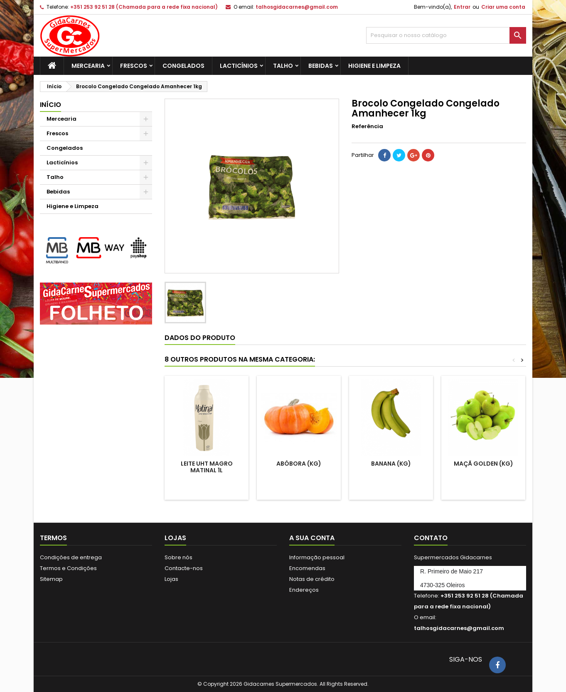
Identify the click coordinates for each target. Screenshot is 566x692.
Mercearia (88, 66)
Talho (283, 66)
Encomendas (307, 568)
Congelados (183, 66)
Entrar (462, 6)
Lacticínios (239, 66)
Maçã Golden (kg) (483, 463)
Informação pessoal (317, 557)
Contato (431, 538)
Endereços (304, 590)
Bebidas (320, 66)
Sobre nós (178, 557)
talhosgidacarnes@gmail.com (297, 6)
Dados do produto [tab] (200, 337)
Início (50, 104)
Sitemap (51, 579)
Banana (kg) (391, 463)
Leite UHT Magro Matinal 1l (207, 466)
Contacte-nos (184, 568)
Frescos (133, 66)
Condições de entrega (71, 557)
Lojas (171, 579)
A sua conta (312, 538)
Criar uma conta (503, 6)
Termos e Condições (68, 568)
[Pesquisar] (446, 35)
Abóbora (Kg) (298, 463)
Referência (367, 126)
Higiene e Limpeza (374, 66)
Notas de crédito (312, 579)
